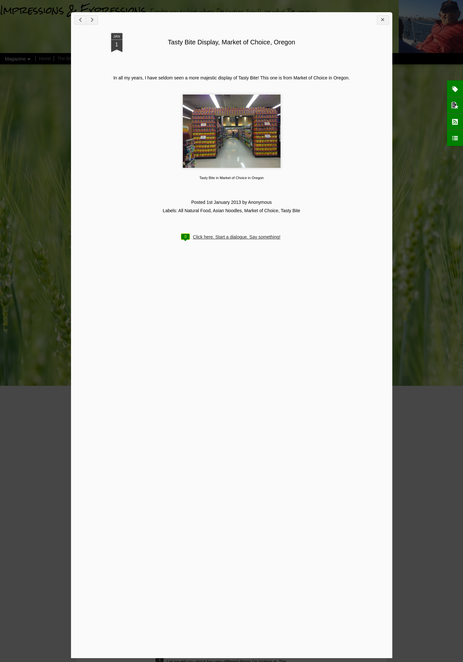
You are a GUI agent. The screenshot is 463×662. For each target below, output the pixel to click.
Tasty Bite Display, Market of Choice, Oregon (231, 42)
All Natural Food (194, 210)
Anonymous (260, 202)
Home (45, 58)
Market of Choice (261, 210)
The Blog (66, 58)
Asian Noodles (227, 210)
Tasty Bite (290, 210)
